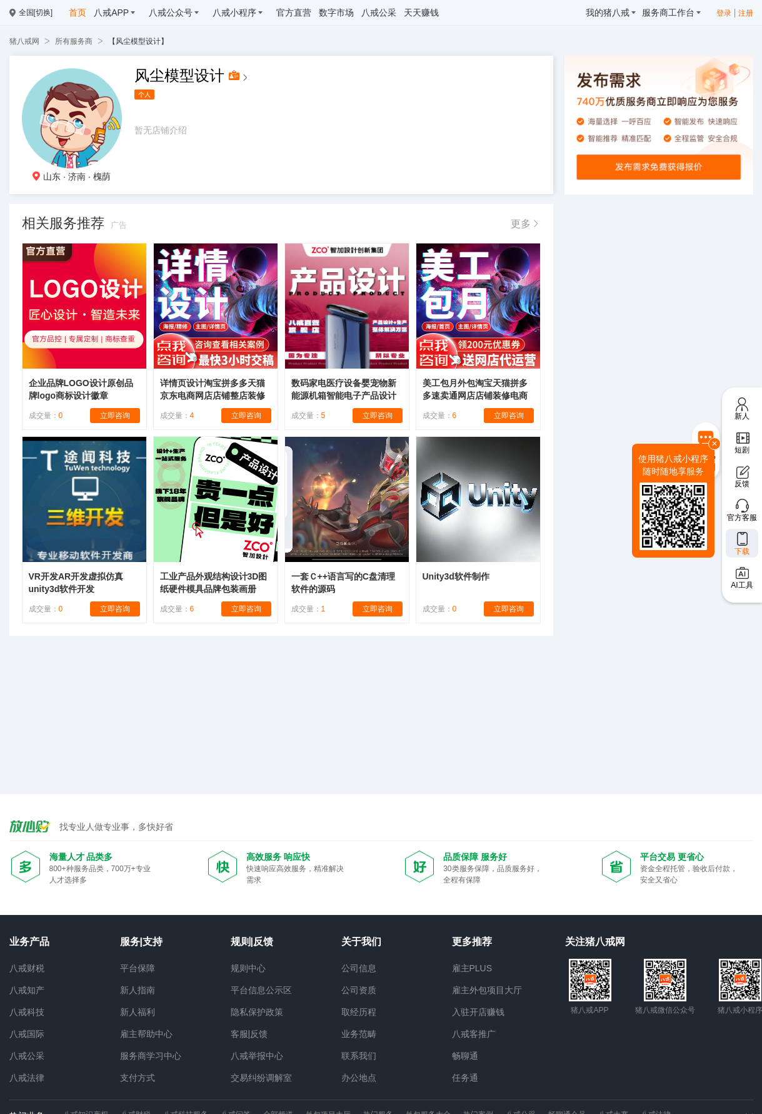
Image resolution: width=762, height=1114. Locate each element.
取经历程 (358, 1012)
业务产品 (29, 941)
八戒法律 (26, 1078)
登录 (723, 13)
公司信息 (358, 968)
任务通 (465, 1078)
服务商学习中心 (150, 1056)
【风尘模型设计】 (138, 41)
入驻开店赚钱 (478, 1012)
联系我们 (358, 1056)
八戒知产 (26, 990)
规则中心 (248, 968)
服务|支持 (141, 941)
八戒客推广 (474, 1034)
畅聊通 (465, 1056)
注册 (745, 13)
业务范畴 (358, 1034)
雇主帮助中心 (146, 1034)
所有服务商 (74, 41)
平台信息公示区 (261, 990)
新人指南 (137, 990)
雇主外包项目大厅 (487, 990)
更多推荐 (472, 941)
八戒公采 (26, 1056)
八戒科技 (26, 1012)
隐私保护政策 (257, 1012)
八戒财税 (26, 968)
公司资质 (358, 990)
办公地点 (358, 1078)
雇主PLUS (472, 968)
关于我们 (361, 941)
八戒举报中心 (257, 1056)
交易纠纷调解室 (261, 1078)
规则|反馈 (252, 941)
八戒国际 (26, 1034)
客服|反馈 (249, 1034)
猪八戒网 (24, 41)
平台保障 (137, 968)
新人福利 (137, 1012)
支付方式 (137, 1078)
